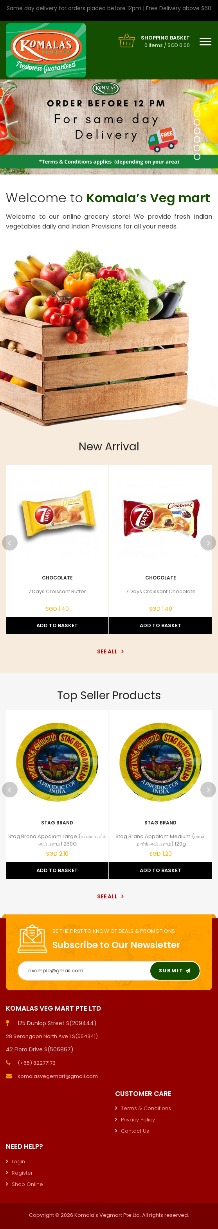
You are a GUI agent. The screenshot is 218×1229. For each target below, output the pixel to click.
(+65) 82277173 (37, 1063)
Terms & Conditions (146, 1108)
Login (18, 1161)
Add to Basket (57, 625)
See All (109, 651)
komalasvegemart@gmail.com (58, 1076)
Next (208, 543)
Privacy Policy (138, 1119)
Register (22, 1173)
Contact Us (135, 1131)
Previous (10, 543)
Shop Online (27, 1184)
